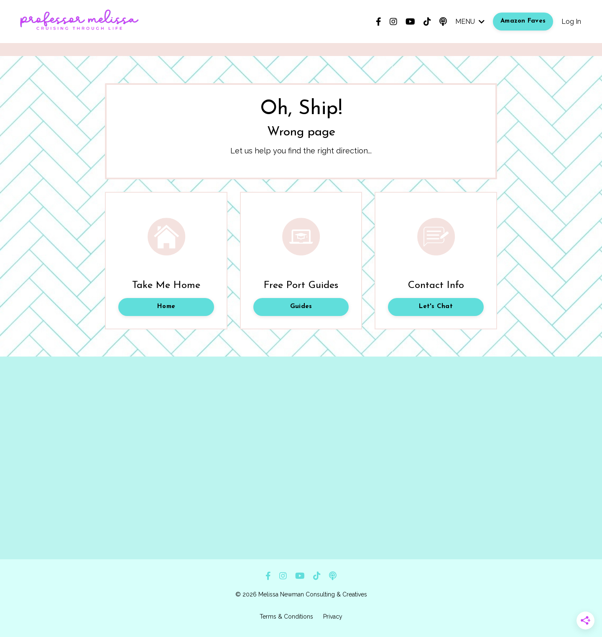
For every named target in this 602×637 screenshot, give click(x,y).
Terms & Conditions (286, 616)
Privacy (332, 616)
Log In (571, 21)
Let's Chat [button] (436, 306)
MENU (470, 21)
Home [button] (166, 306)
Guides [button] (301, 306)
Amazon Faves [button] (523, 21)
